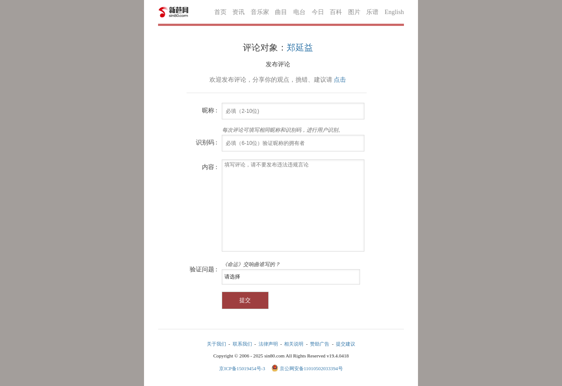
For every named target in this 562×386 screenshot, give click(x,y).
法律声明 (268, 343)
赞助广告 (319, 343)
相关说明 (293, 343)
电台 (299, 11)
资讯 (238, 11)
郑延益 (300, 47)
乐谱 (372, 11)
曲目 (281, 11)
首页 (220, 11)
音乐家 (260, 11)
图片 (354, 11)
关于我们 (216, 343)
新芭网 (173, 12)
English (394, 11)
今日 (318, 11)
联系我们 (242, 343)
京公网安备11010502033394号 (311, 368)
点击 (340, 79)
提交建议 (345, 343)
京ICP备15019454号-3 (242, 368)
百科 (336, 11)
